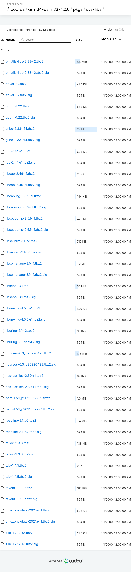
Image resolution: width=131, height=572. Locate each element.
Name (11, 39)
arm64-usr (39, 9)
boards (17, 9)
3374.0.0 (61, 9)
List (107, 29)
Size (78, 39)
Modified (111, 39)
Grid (119, 29)
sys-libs (94, 9)
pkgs (78, 9)
